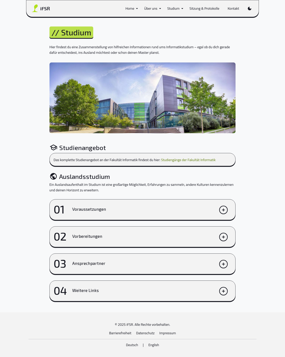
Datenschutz (145, 333)
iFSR (41, 8)
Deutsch (132, 345)
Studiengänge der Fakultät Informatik (188, 160)
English (153, 345)
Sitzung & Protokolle (204, 8)
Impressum (167, 333)
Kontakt (233, 8)
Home (129, 8)
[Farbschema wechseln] (249, 8)
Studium (173, 8)
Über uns (150, 8)
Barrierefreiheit (120, 333)
